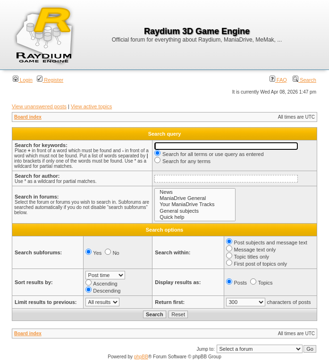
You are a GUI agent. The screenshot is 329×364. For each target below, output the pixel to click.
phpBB (141, 356)
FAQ (278, 80)
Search (304, 80)
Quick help (195, 217)
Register (50, 80)
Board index (28, 117)
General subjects (195, 211)
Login (23, 80)
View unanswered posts (39, 106)
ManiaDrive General (195, 198)
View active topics (91, 106)
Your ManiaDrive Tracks (195, 204)
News (195, 192)
